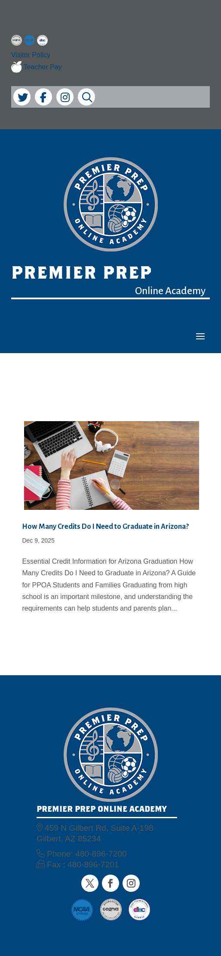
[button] (200, 336)
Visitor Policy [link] (30, 55)
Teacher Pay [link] (36, 67)
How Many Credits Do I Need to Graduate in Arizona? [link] (105, 527)
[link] (16, 42)
